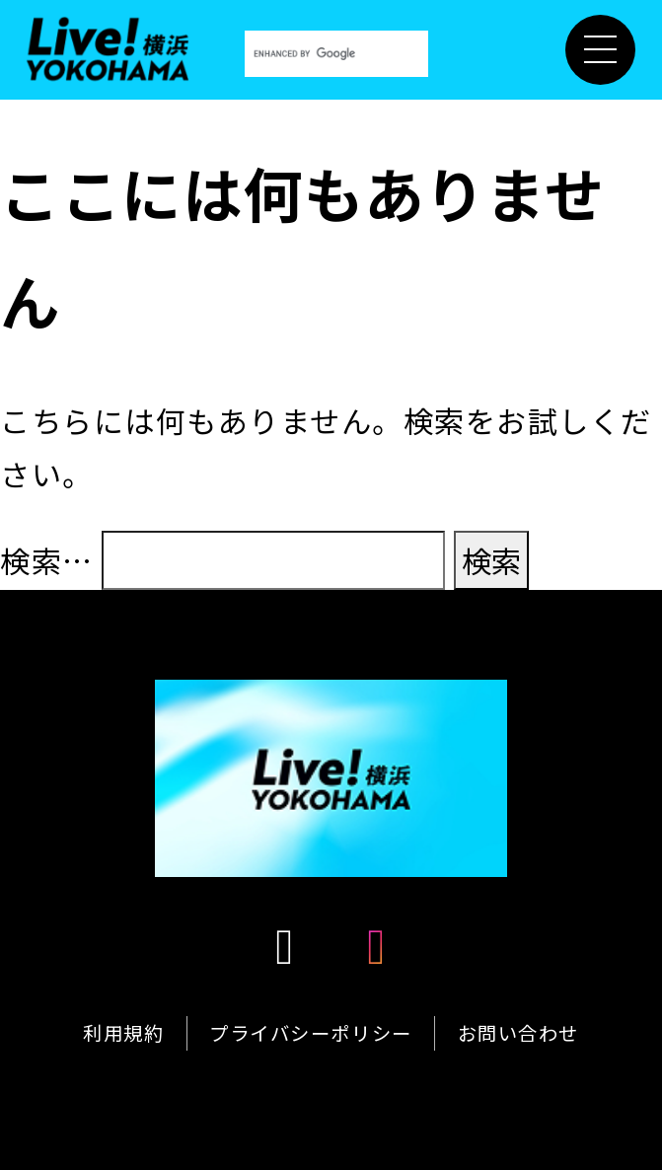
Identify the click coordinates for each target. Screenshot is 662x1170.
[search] (336, 54)
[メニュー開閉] (600, 50)
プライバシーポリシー (310, 1033)
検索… (47, 560)
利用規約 (123, 1033)
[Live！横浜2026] (108, 44)
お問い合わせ (518, 1033)
